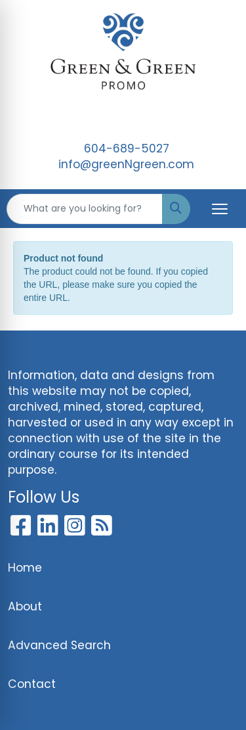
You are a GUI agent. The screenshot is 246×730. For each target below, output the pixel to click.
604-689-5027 (126, 148)
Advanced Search (59, 645)
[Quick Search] (85, 209)
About (25, 606)
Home (25, 568)
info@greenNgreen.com (126, 164)
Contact (32, 684)
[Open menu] (220, 209)
